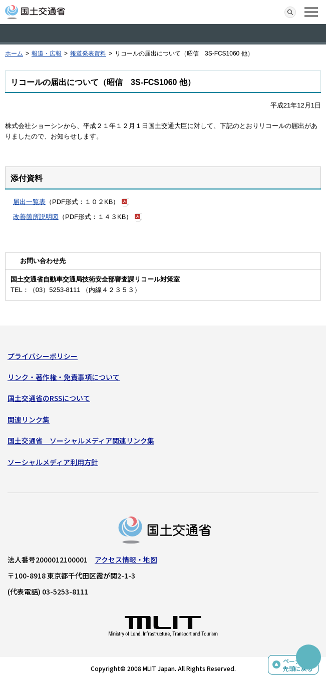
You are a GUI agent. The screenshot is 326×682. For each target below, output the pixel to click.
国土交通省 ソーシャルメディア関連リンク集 (81, 441)
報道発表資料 (88, 53)
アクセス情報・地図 (126, 559)
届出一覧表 (29, 202)
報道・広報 (47, 53)
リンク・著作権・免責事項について (64, 377)
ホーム (14, 53)
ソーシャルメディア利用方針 (53, 462)
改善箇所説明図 (36, 216)
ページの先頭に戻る (298, 664)
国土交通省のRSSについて (49, 398)
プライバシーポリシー (43, 356)
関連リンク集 (29, 419)
